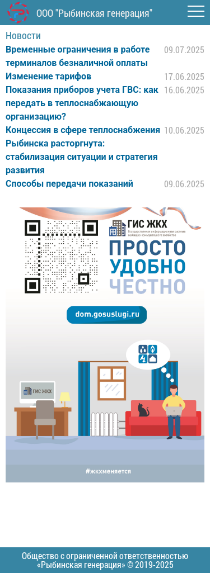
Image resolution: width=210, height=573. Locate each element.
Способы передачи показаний (69, 183)
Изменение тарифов (48, 76)
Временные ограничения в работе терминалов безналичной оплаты (78, 56)
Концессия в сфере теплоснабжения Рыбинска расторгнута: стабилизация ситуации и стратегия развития (83, 150)
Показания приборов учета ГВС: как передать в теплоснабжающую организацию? (82, 103)
